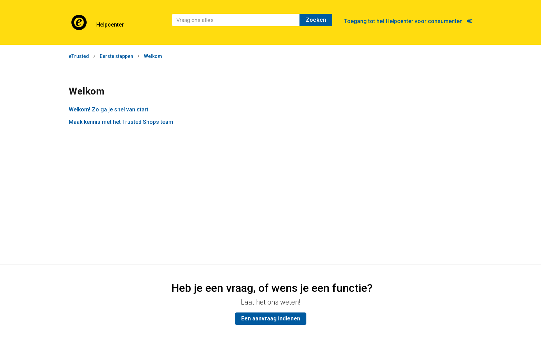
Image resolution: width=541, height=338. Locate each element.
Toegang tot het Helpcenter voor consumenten (408, 21)
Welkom (153, 56)
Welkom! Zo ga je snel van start (108, 109)
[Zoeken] (236, 20)
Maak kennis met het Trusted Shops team (121, 122)
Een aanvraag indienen (270, 318)
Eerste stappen (116, 56)
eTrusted (79, 56)
